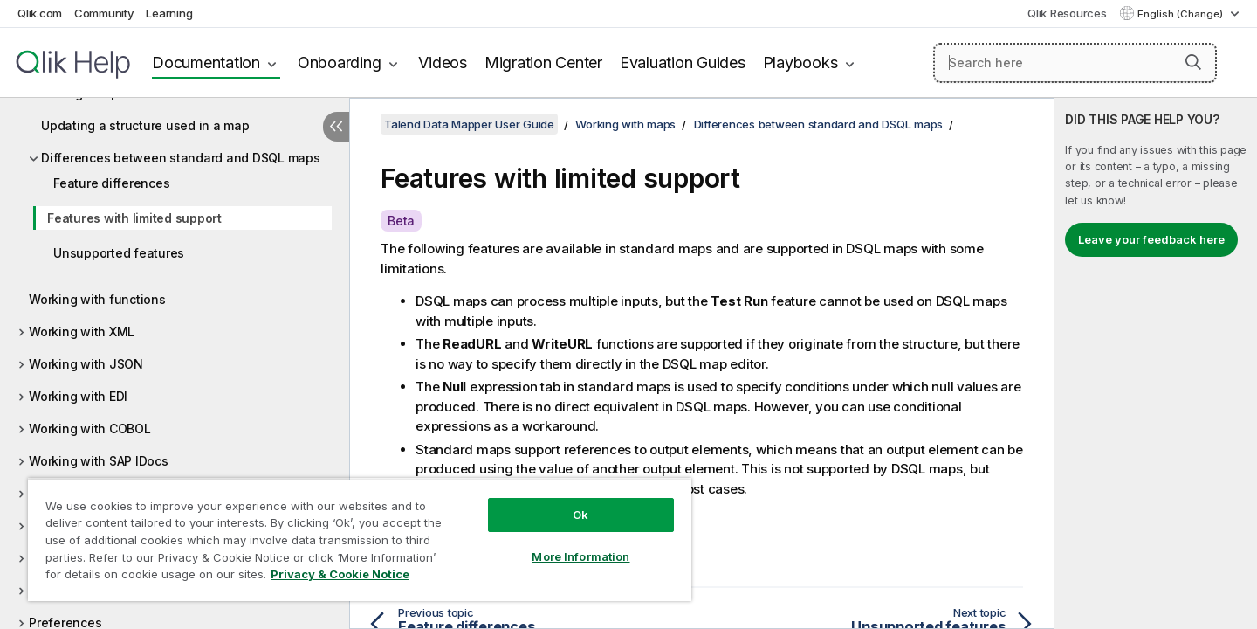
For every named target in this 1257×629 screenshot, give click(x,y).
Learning (169, 13)
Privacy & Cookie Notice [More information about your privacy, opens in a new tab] (340, 574)
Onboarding (339, 62)
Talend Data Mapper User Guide (469, 124)
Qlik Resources (1067, 13)
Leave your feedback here (1151, 239)
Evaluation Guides (682, 62)
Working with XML (81, 331)
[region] (359, 539)
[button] (1193, 62)
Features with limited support (134, 218)
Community (104, 13)
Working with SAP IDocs (98, 460)
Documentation (206, 62)
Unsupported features (118, 252)
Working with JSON (86, 363)
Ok (580, 515)
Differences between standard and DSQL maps (180, 157)
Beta (401, 220)
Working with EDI (78, 396)
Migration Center (543, 62)
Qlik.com (39, 13)
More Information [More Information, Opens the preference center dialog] (580, 556)
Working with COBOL (90, 428)
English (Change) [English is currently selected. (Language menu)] (1181, 14)
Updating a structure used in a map (145, 125)
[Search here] (1075, 63)
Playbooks (800, 62)
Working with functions (97, 299)
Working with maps (625, 124)
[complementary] (1155, 363)
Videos (442, 62)
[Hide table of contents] (336, 127)
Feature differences (111, 183)
